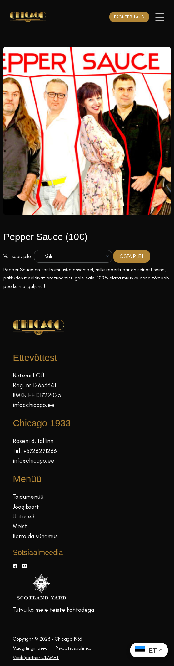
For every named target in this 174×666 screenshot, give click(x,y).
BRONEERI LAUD (129, 16)
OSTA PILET (132, 256)
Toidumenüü (28, 496)
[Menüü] (159, 17)
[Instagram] (24, 566)
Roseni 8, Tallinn (33, 441)
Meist (20, 526)
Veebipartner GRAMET (36, 657)
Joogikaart (26, 506)
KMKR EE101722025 (37, 395)
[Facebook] (15, 566)
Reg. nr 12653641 (34, 385)
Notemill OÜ (28, 375)
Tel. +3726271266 (35, 451)
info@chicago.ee (33, 404)
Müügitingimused (30, 648)
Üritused (23, 516)
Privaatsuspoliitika (74, 648)
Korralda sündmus (35, 536)
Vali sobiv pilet (18, 256)
